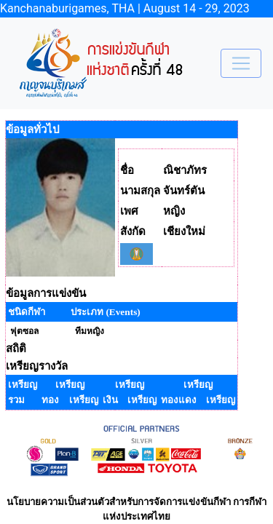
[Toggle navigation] (241, 63)
